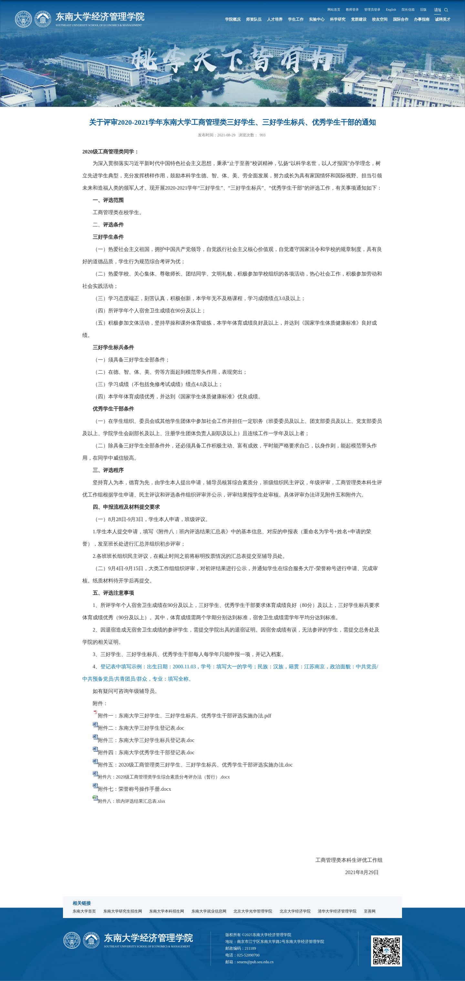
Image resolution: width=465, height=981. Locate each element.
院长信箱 (415, 9)
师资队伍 (222, 19)
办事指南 (417, 19)
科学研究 (320, 19)
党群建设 (344, 19)
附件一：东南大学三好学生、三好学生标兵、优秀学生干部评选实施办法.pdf (184, 715)
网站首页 (327, 9)
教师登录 (349, 9)
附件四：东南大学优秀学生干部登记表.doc (146, 752)
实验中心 (295, 19)
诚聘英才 (441, 19)
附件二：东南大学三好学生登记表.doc (141, 728)
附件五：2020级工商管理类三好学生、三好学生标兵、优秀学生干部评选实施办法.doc (195, 764)
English (395, 9)
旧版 (433, 9)
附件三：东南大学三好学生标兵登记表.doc (146, 740)
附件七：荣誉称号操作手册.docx (134, 789)
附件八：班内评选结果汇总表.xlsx (131, 801)
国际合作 (393, 19)
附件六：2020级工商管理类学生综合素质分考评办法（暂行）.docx (164, 777)
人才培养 (246, 19)
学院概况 (198, 19)
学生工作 (271, 19)
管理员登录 (373, 9)
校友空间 (368, 19)
